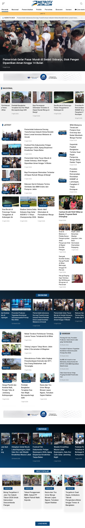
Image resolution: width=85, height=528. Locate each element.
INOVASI (5, 153)
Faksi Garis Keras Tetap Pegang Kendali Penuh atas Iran (69, 375)
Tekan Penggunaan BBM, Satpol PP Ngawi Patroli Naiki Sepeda (32, 497)
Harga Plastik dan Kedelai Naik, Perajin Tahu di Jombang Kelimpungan (9, 390)
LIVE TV (42, 13)
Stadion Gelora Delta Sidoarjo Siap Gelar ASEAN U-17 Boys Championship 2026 (28, 214)
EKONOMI (5, 138)
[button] (81, 18)
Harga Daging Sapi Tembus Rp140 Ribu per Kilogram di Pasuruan (64, 280)
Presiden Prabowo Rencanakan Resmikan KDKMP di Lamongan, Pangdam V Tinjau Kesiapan (75, 179)
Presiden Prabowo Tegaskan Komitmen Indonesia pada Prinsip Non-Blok (69, 351)
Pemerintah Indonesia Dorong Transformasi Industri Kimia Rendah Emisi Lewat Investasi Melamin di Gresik (47, 18)
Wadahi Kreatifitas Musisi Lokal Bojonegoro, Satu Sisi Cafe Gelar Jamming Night (63, 452)
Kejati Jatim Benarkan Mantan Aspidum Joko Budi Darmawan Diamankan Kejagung (77, 238)
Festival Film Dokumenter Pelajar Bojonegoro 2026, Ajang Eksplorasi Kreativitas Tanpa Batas (38, 147)
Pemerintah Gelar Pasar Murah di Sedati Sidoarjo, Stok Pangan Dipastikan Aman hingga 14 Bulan (38, 160)
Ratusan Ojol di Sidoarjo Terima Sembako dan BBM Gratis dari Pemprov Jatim (37, 186)
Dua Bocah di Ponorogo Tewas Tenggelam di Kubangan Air (62, 108)
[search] (81, 3)
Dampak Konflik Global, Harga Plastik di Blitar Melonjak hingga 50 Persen (64, 263)
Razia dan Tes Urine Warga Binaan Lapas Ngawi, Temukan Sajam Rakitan (46, 390)
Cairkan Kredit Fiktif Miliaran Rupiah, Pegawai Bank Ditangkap (71, 214)
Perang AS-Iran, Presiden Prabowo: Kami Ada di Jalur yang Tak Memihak (69, 340)
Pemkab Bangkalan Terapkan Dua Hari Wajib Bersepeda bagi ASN (20, 108)
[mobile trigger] (4, 4)
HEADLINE (6, 179)
